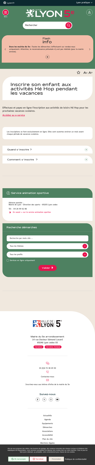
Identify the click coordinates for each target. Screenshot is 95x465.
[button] (5, 49)
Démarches (47, 427)
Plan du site (47, 439)
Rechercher (31, 25)
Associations (47, 431)
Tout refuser (49, 455)
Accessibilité (47, 435)
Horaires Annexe (53, 347)
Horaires (38, 347)
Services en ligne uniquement (22, 261)
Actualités (47, 416)
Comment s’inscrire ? (23, 160)
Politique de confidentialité (47, 461)
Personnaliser (68, 456)
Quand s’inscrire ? (20, 149)
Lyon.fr (11, 3)
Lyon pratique (84, 2)
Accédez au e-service (13, 115)
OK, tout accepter (29, 455)
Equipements (47, 423)
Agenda (47, 420)
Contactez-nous (47, 377)
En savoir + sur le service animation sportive (32, 213)
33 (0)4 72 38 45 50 (47, 368)
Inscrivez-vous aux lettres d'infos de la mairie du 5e (47, 384)
